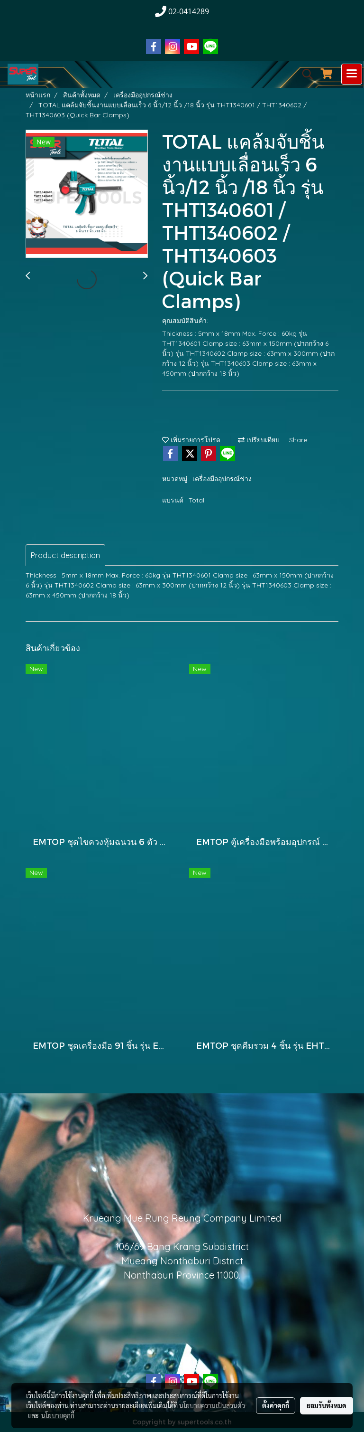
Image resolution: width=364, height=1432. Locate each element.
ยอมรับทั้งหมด (326, 1405)
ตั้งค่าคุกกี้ (275, 1405)
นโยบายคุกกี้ (57, 1415)
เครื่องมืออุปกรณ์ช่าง (222, 478)
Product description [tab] (65, 555)
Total (196, 500)
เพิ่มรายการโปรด (191, 440)
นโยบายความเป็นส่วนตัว (212, 1405)
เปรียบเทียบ (259, 440)
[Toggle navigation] (351, 74)
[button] (304, 74)
